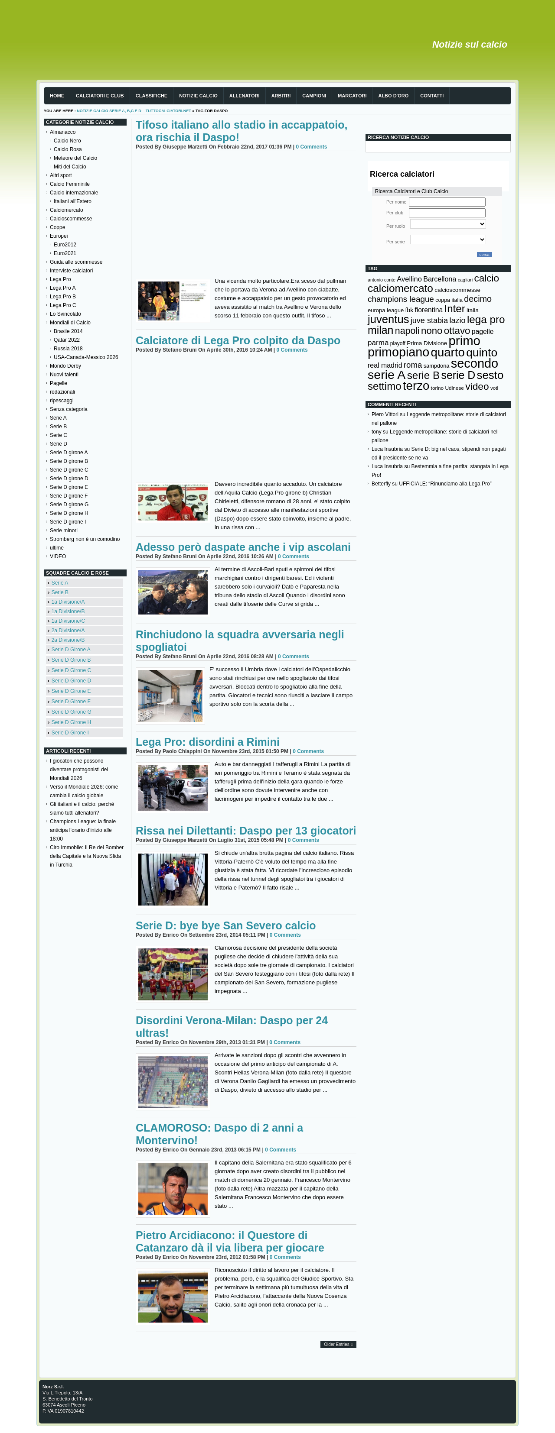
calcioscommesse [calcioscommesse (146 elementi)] (457, 290)
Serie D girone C (69, 470)
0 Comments (311, 147)
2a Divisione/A (68, 631)
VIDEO (58, 556)
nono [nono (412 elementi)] (431, 330)
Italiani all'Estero (72, 201)
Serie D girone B (69, 461)
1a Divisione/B (68, 611)
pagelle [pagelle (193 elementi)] (483, 331)
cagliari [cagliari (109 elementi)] (465, 279)
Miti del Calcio (70, 167)
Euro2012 (65, 245)
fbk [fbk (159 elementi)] (409, 310)
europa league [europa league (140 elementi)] (386, 310)
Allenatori (244, 95)
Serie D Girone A (71, 650)
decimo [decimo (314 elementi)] (478, 299)
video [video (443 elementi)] (477, 386)
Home (57, 95)
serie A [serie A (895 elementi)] (386, 375)
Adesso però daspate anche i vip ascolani (243, 547)
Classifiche (151, 95)
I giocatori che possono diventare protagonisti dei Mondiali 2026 (79, 769)
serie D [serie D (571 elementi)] (458, 375)
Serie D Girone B (71, 660)
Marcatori (352, 95)
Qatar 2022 (67, 340)
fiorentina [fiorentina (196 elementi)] (429, 310)
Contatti (432, 95)
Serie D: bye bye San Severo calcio (226, 925)
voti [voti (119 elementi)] (494, 388)
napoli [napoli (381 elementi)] (407, 331)
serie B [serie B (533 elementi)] (423, 375)
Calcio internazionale (74, 193)
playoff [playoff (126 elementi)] (397, 343)
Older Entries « (338, 1344)
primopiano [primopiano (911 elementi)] (398, 352)
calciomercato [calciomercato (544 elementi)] (400, 288)
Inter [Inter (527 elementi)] (454, 308)
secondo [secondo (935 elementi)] (474, 363)
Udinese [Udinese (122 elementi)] (454, 388)
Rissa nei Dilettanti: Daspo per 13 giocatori (246, 831)
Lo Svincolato (65, 314)
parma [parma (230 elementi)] (378, 343)
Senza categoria (69, 409)
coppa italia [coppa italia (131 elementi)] (449, 300)
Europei (59, 236)
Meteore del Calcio (75, 158)
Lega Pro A (62, 288)
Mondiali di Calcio (70, 323)
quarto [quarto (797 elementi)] (448, 352)
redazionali (62, 392)
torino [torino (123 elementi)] (437, 388)
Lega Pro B (63, 297)
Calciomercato (66, 210)
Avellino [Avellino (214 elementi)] (409, 279)
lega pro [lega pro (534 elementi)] (486, 319)
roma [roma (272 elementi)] (413, 364)
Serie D (58, 444)
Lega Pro (60, 279)
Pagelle (58, 383)
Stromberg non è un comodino (85, 539)
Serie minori (64, 530)
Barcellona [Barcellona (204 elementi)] (439, 279)
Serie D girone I (68, 522)
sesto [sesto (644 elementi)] (490, 375)
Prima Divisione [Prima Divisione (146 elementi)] (427, 343)
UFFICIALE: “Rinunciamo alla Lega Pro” (445, 484)
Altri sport (61, 175)
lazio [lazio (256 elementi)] (457, 320)
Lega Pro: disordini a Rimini (208, 742)
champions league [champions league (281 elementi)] (401, 299)
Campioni (314, 95)
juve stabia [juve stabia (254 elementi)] (429, 320)
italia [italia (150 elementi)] (473, 310)
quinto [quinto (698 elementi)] (481, 352)
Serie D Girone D (71, 681)
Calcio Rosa (68, 149)
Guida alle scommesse (76, 262)
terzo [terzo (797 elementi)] (416, 385)
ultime (57, 548)
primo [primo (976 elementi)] (464, 340)
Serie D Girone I (70, 733)
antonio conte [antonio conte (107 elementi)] (381, 279)
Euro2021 (65, 253)
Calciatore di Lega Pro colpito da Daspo (238, 340)
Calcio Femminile (70, 184)
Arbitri (281, 95)
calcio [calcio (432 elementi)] (486, 278)
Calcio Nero (67, 141)
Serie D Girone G (71, 712)
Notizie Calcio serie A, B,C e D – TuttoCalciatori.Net (134, 111)
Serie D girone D (69, 479)
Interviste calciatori (71, 271)
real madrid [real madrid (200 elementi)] (385, 365)
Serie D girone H (69, 513)
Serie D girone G (69, 504)
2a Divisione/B (68, 640)
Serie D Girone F (71, 702)
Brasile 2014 (68, 331)
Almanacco (62, 132)
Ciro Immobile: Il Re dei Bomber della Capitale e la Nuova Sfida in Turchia (87, 856)
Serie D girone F (69, 496)
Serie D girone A (69, 453)
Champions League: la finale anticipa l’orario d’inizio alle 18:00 (83, 830)
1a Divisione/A (68, 602)
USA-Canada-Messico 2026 (86, 357)
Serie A (58, 418)
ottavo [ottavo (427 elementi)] (457, 330)
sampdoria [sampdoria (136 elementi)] (437, 365)
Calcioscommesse (71, 219)
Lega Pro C (63, 305)
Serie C (58, 435)
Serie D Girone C (71, 670)
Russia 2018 (68, 349)
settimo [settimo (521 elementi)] (385, 386)
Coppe (57, 227)
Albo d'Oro (393, 95)
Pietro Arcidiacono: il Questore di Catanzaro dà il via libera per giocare (230, 1241)
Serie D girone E (69, 487)
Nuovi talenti (64, 375)
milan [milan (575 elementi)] (380, 330)
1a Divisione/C (68, 621)
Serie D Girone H (71, 722)
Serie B (58, 427)
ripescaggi (62, 401)
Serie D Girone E (71, 691)
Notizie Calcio (198, 95)
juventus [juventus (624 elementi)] (388, 319)
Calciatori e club (100, 95)
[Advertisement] (246, 216)
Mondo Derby (65, 366)
